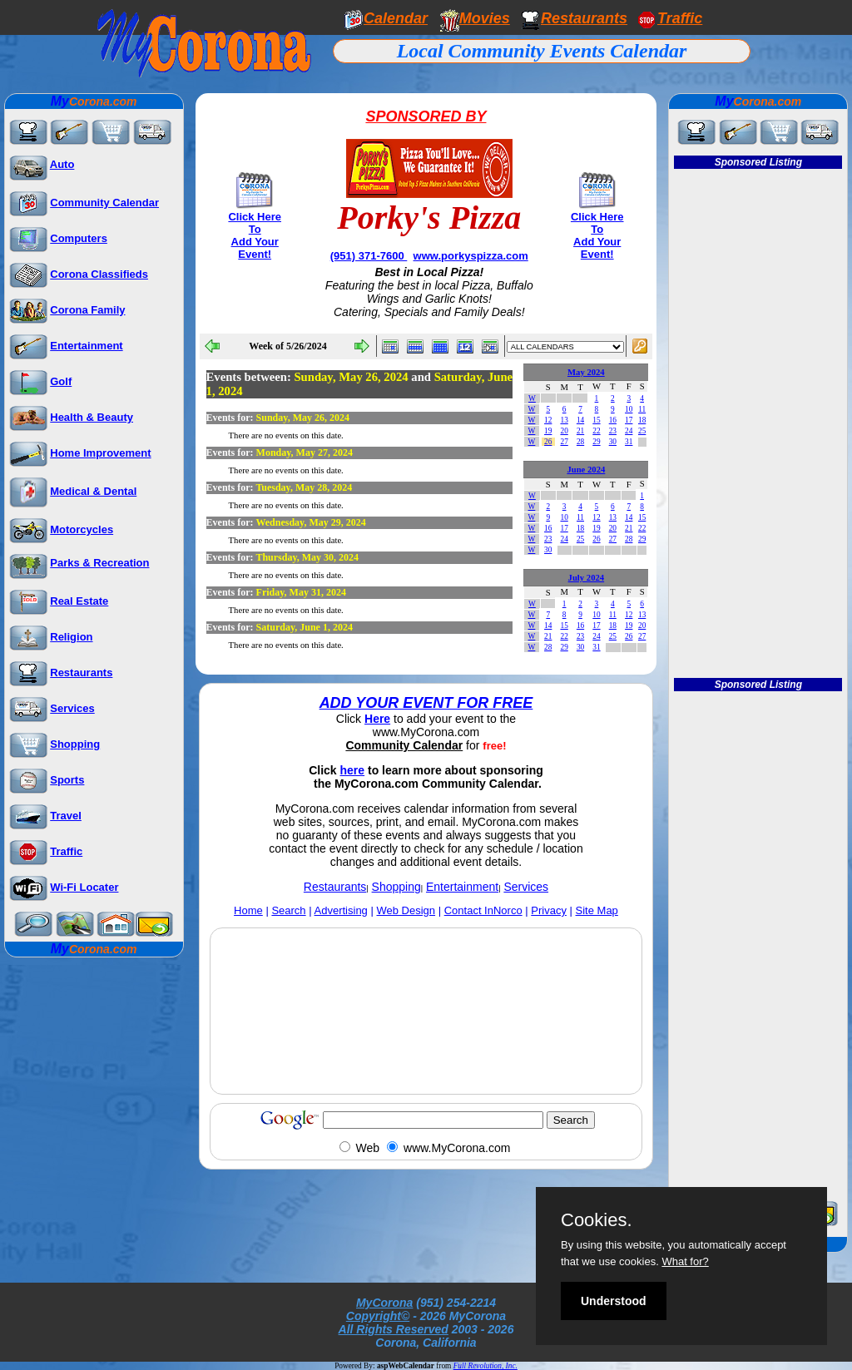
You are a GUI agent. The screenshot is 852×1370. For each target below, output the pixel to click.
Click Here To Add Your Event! (254, 235)
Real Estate (79, 601)
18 (642, 420)
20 (563, 431)
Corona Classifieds (99, 274)
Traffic (66, 851)
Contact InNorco (483, 910)
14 (580, 420)
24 (628, 431)
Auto (62, 164)
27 (563, 442)
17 (628, 420)
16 (613, 420)
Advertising (341, 910)
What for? (684, 1261)
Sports (67, 780)
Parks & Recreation (99, 562)
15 (596, 420)
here (352, 770)
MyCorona (384, 1302)
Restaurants (584, 18)
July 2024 (586, 577)
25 (642, 431)
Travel (66, 815)
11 (642, 409)
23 (613, 431)
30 (613, 442)
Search (288, 910)
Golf (61, 381)
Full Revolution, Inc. (485, 1366)
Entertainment (86, 345)
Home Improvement (100, 453)
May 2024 (586, 372)
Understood (613, 1301)
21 (580, 431)
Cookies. (596, 1220)
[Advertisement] (426, 1049)
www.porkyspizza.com (471, 256)
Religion (71, 637)
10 (628, 409)
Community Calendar (104, 202)
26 (548, 442)
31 (628, 442)
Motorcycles (81, 529)
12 (548, 420)
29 (596, 442)
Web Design (405, 910)
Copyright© (377, 1316)
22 (596, 431)
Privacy (549, 910)
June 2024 (586, 469)
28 (580, 442)
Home (248, 910)
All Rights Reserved (393, 1329)
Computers (78, 238)
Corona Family (87, 310)
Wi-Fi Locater (84, 887)
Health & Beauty (91, 417)
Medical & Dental (93, 491)
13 (563, 420)
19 (548, 431)
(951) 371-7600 (369, 256)
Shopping (75, 744)
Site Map (597, 910)
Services (72, 708)
